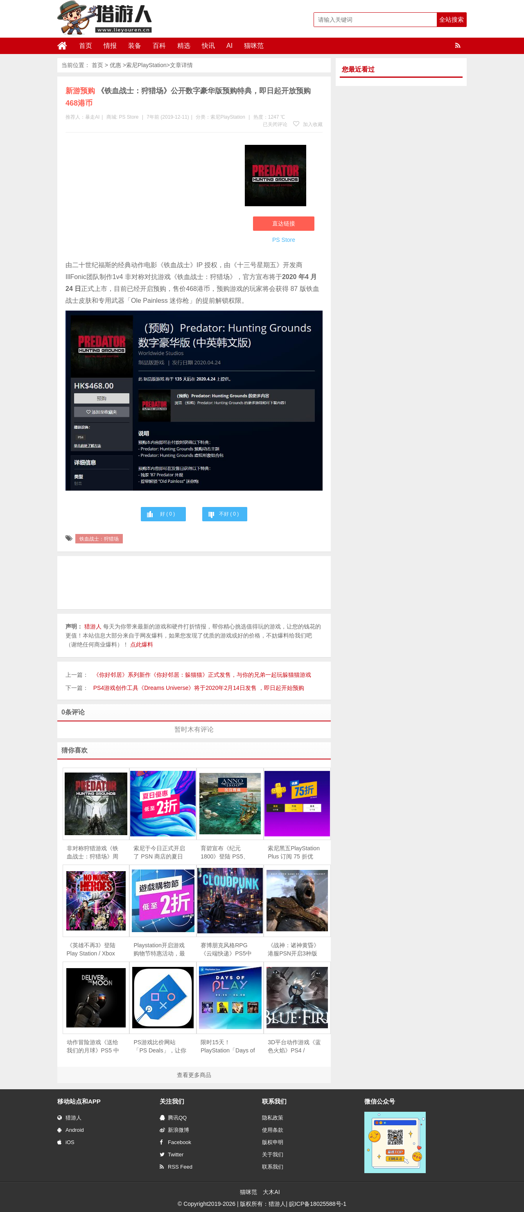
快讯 (208, 45)
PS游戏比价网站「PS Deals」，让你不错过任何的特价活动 (159, 1046)
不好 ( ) (229, 514)
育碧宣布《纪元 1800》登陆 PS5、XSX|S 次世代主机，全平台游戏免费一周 (227, 853)
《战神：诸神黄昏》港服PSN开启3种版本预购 (293, 949)
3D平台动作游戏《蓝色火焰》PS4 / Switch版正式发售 (294, 1046)
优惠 (115, 65)
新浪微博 (174, 1130)
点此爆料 (141, 644)
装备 (134, 45)
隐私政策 (272, 1118)
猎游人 (69, 1118)
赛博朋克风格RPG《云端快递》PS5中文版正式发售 (226, 949)
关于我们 (272, 1154)
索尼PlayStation (146, 65)
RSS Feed (176, 1167)
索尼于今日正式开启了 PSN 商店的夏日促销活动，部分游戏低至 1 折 (159, 853)
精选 (183, 45)
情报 (110, 45)
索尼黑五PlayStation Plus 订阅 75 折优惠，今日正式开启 (294, 853)
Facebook (175, 1142)
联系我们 (272, 1167)
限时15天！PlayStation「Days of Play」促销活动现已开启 (228, 1046)
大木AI (271, 1192)
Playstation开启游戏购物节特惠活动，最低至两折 (159, 949)
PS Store (128, 117)
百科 (159, 45)
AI (229, 45)
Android (70, 1130)
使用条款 (272, 1130)
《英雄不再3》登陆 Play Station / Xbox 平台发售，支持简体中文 (92, 949)
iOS (66, 1142)
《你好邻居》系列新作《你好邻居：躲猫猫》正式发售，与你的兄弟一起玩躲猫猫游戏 (202, 674)
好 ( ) (167, 514)
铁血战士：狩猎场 (99, 539)
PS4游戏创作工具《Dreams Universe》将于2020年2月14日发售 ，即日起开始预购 (198, 688)
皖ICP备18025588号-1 (317, 1204)
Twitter (171, 1154)
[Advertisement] (151, 198)
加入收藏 (308, 124)
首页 (85, 45)
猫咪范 (254, 45)
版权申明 (272, 1142)
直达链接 (283, 223)
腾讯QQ (173, 1118)
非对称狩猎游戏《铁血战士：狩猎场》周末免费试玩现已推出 (92, 853)
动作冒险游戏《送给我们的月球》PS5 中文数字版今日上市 (93, 1046)
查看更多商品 (194, 1075)
